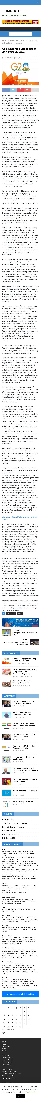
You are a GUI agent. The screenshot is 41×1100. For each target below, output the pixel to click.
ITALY (3, 954)
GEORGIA (24, 927)
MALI (11, 865)
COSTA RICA (21, 980)
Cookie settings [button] (31, 1092)
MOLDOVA (14, 929)
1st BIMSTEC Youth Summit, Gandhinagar (23, 758)
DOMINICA (29, 968)
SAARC (4, 1049)
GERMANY (10, 952)
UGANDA (11, 873)
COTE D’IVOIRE (6, 863)
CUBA (10, 968)
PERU (29, 986)
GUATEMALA (6, 982)
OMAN (4, 901)
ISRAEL (17, 899)
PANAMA (32, 982)
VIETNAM (33, 887)
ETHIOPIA (29, 869)
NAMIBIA (13, 879)
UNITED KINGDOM (16, 958)
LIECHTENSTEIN (10, 954)
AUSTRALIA (11, 889)
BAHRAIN (4, 899)
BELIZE (15, 980)
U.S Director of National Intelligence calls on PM (22, 713)
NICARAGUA (26, 982)
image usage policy (16, 608)
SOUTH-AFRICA (21, 879)
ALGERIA (18, 857)
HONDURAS (13, 982)
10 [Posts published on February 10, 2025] (4, 1019)
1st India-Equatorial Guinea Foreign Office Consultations (24, 725)
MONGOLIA (14, 893)
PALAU (18, 919)
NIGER (21, 865)
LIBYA (32, 857)
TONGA (16, 921)
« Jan (4, 1033)
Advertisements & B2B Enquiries (20, 994)
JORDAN (21, 899)
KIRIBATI (13, 917)
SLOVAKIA (5, 943)
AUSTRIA (4, 950)
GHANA (19, 863)
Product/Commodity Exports (11, 1074)
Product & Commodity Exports (13, 827)
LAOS (27, 885)
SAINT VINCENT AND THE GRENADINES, (17, 972)
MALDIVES (28, 909)
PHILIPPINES (12, 887)
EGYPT (23, 857)
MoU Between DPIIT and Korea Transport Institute (24, 747)
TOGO (19, 867)
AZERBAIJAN (11, 927)
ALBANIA (4, 938)
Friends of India (7, 1083)
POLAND (26, 941)
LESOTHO (11, 877)
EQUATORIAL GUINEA (30, 853)
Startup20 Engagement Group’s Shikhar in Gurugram (25, 660)
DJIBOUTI (23, 869)
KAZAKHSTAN (31, 927)
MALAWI (25, 877)
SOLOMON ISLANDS (8, 921)
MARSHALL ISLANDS (22, 917)
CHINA (17, 889)
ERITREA (35, 869)
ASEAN (4, 883)
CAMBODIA (15, 885)
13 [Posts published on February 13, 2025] (16, 1019)
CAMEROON (20, 851)
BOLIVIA (22, 984)
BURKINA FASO (23, 861)
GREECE (16, 952)
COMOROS (32, 875)
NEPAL (33, 909)
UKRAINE (21, 943)
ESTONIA (15, 940)
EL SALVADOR (29, 980)
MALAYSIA (32, 885)
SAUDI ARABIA (22, 901)
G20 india (11, 613)
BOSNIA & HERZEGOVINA (15, 938)
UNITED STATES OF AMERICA (16, 964)
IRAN (9, 899)
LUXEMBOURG (20, 954)
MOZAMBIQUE (6, 879)
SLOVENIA (11, 943)
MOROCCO (5, 859)
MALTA (10, 956)
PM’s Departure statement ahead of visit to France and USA (25, 769)
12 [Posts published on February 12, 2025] (12, 1019)
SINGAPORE (20, 887)
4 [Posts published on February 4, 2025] (8, 1015)
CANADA (4, 964)
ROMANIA (32, 941)
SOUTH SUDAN (30, 871)
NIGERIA (16, 865)
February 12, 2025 (19, 728)
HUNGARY (22, 952)
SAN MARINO (23, 956)
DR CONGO (20, 853)
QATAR (15, 901)
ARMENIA (4, 927)
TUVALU (21, 921)
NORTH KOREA (22, 893)
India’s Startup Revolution (23, 802)
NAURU (4, 919)
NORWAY (4, 956)
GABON (4, 855)
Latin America (6, 1065)
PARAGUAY (24, 986)
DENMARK (28, 950)
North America (7, 1062)
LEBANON (32, 899)
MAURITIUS (32, 877)
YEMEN (19, 903)
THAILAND (27, 887)
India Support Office (9, 838)
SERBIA (17, 943)
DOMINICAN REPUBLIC (19, 968)
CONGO (14, 853)
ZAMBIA (28, 879)
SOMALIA (22, 871)
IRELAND (33, 952)
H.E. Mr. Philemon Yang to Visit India (25, 792)
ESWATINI (5, 877)
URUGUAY (5, 988)
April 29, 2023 (18, 685)
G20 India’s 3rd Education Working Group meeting (22, 682)
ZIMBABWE (34, 879)
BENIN (17, 861)
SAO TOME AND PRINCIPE (30, 865)
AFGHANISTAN (6, 909)
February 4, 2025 (19, 804)
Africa (4, 1042)
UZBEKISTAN (5, 931)
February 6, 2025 (19, 784)
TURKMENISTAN (33, 929)
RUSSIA (19, 929)
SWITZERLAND (6, 958)
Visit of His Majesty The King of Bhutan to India (25, 780)
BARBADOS (5, 968)
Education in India (8, 831)
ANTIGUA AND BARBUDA (22, 966)
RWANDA (9, 871)
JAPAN (25, 889)
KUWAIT (27, 899)
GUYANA (18, 986)
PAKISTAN (5, 911)
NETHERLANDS (29, 954)
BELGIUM (17, 950)
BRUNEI (9, 885)
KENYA (4, 871)
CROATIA (32, 938)
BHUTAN (22, 909)
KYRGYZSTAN (6, 929)
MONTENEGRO (6, 941)
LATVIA (26, 940)
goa (19, 613)
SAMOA (35, 919)
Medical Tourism (8, 819)
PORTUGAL (16, 956)
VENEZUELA (12, 988)
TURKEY (33, 901)
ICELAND (28, 952)
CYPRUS (22, 950)
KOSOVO (20, 940)
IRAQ (12, 899)
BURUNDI (17, 869)
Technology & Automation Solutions (15, 823)
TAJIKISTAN (25, 929)
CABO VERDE (32, 861)
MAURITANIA (6, 865)
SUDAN (11, 859)
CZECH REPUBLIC (7, 940)
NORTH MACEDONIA (17, 941)
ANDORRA (11, 950)
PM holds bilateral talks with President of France (24, 736)
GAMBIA (13, 863)
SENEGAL (4, 867)
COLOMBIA (5, 986)
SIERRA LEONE (12, 867)
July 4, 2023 (17, 663)
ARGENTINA (15, 984)
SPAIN (29, 956)
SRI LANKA (11, 911)
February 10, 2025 (19, 750)
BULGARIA (26, 938)
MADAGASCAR (19, 877)
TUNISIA (16, 859)
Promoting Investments (10, 834)
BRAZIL (27, 984)
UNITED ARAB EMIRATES (9, 903)
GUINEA (24, 863)
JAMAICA (14, 970)
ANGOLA (18, 875)
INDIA (21, 889)
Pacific (4, 1051)
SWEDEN (34, 956)
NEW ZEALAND (32, 889)
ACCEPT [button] (20, 1096)
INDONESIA (22, 885)
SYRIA (28, 901)
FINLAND (34, 950)
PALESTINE (10, 901)
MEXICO (19, 982)
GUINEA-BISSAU (31, 863)
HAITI (10, 970)
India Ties (18, 58)
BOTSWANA (24, 875)
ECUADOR (12, 986)
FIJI (10, 917)
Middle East (6, 1046)
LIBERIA (28, 857)
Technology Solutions (9, 1071)
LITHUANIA (32, 940)
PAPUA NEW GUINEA (26, 919)
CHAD (10, 853)
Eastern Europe (7, 1058)
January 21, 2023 (18, 676)
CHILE (31, 984)
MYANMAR (5, 887)
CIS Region (5, 1055)
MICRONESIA (32, 917)
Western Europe (7, 1060)
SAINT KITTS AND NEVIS (24, 970)
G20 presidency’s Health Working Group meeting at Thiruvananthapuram (25, 672)
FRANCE (4, 952)
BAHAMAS (32, 966)
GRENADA (5, 970)
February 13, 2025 (19, 706)
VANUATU (27, 921)
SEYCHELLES (15, 871)
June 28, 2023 (8, 58)
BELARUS (18, 927)
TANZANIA (5, 873)
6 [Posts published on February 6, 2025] (16, 1015)
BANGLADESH (15, 909)
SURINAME (35, 986)
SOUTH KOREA (6, 891)
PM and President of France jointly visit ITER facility (23, 702)
